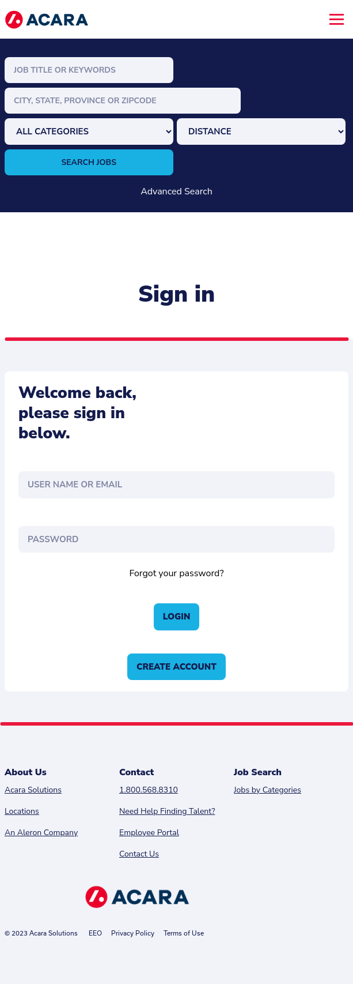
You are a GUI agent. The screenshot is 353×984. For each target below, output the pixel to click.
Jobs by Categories (267, 789)
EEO (95, 933)
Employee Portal (149, 832)
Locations (22, 811)
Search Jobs (89, 162)
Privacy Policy (132, 933)
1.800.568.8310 (148, 789)
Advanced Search (176, 191)
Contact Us (139, 853)
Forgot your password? (176, 573)
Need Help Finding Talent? (167, 811)
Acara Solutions (33, 789)
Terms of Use (184, 933)
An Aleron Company (41, 832)
